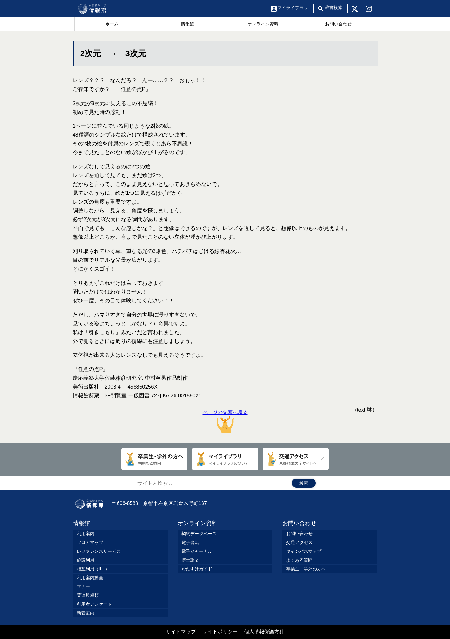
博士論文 (190, 560)
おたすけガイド (196, 568)
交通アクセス (299, 542)
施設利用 (85, 560)
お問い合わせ (299, 523)
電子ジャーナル (196, 551)
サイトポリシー (220, 631)
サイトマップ (181, 631)
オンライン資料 (197, 523)
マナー (83, 586)
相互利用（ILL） (93, 568)
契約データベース (199, 533)
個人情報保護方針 (264, 631)
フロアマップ (90, 542)
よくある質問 (299, 560)
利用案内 (85, 533)
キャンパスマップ (303, 551)
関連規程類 (88, 595)
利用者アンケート (94, 604)
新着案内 (85, 612)
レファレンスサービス (99, 551)
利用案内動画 (90, 577)
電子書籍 (190, 542)
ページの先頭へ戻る (225, 421)
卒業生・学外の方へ (306, 568)
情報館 (81, 523)
